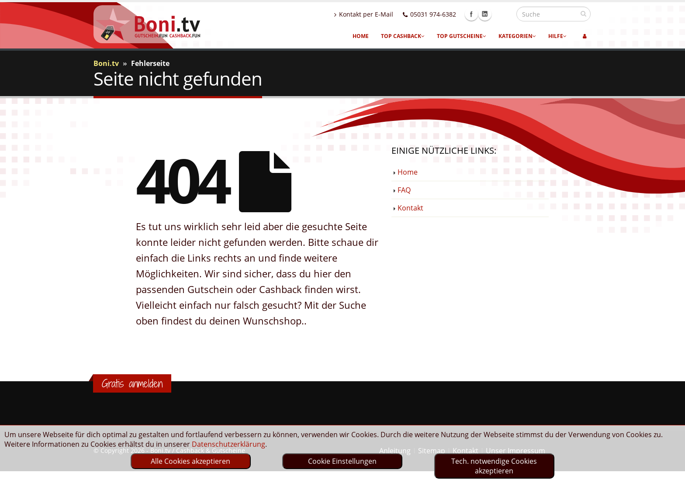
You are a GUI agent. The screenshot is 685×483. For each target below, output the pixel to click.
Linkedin (503, 14)
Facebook (490, 14)
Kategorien (517, 36)
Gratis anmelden (132, 383)
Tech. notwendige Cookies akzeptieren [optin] (494, 466)
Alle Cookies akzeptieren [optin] (190, 461)
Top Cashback (403, 36)
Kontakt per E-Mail (382, 14)
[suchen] (583, 14)
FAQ (404, 190)
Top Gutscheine (461, 36)
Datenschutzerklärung (228, 444)
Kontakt (410, 208)
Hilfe (557, 36)
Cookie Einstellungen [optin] (342, 461)
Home (361, 36)
